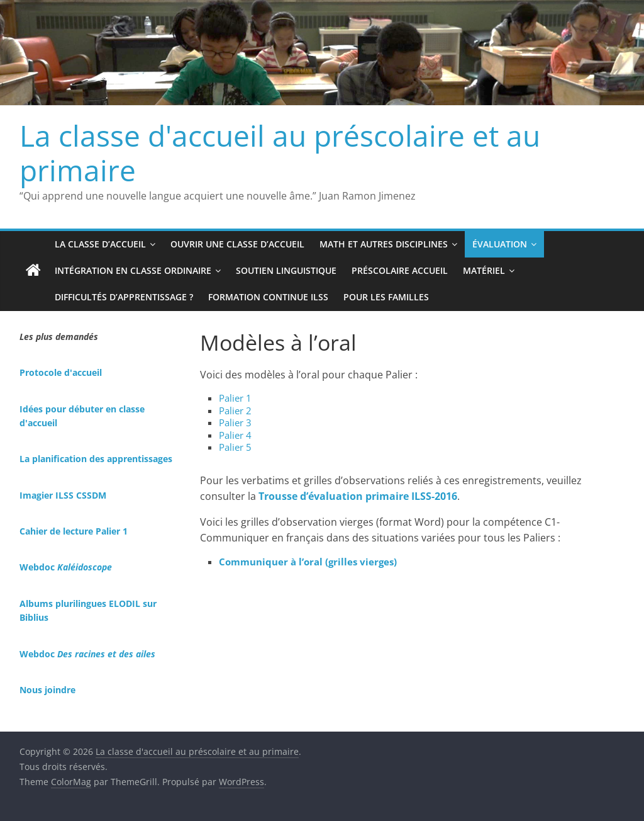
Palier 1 (235, 398)
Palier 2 (235, 410)
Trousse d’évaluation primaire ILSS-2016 (357, 496)
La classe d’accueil (100, 244)
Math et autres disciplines (383, 244)
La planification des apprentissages (95, 459)
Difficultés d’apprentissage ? (124, 297)
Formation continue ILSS (268, 297)
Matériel (484, 270)
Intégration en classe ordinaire (133, 270)
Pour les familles (386, 297)
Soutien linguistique (286, 270)
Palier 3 (235, 422)
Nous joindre (47, 690)
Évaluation (499, 244)
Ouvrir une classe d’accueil (237, 244)
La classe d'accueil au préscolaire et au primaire (279, 153)
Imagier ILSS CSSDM (62, 495)
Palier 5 (235, 447)
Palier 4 (235, 435)
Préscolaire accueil (400, 270)
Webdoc (65, 567)
